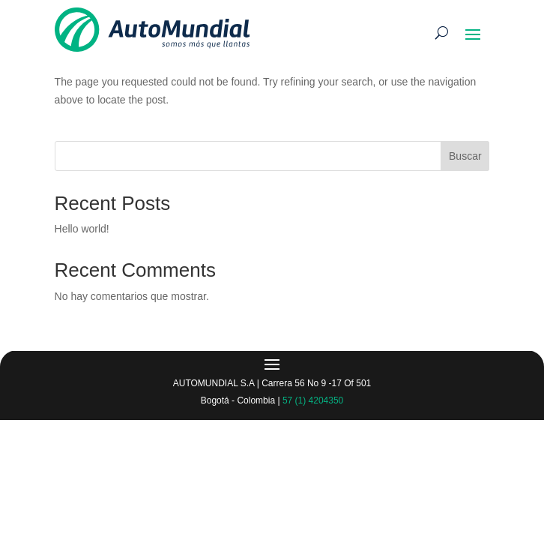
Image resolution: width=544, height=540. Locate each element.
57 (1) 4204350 (312, 400)
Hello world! (82, 229)
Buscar (465, 156)
